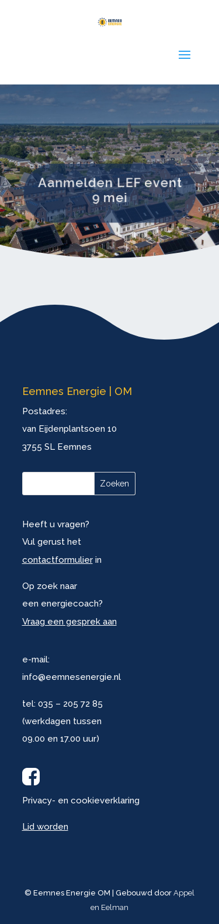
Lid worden (45, 826)
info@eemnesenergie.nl (71, 677)
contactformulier (57, 560)
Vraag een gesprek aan (69, 621)
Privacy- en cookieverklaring (81, 800)
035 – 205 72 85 (70, 704)
